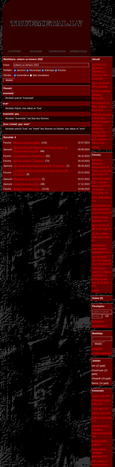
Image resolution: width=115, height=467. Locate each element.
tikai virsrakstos (39, 75)
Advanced (97, 348)
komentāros (21, 75)
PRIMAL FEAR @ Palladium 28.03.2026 (101, 94)
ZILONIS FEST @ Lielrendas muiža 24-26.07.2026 (102, 209)
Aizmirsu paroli (99, 326)
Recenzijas (34, 70)
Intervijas (48, 70)
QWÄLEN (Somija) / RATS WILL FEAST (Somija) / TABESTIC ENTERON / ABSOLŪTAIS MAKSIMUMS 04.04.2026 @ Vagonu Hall (101, 128)
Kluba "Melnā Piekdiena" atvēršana (99, 453)
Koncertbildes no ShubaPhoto (29, 156)
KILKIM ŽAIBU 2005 (99, 443)
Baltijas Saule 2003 (102, 419)
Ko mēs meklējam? (102, 353)
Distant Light (101, 396)
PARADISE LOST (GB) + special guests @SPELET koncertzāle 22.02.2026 (101, 186)
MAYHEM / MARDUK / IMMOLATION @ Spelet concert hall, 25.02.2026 (102, 167)
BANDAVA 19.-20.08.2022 (27, 179)
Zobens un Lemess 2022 (26, 184)
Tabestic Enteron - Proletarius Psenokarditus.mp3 (102, 431)
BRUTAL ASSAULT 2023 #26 (28, 161)
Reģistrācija (98, 321)
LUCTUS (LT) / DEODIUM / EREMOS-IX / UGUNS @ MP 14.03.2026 (99, 71)
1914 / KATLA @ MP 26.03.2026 (100, 85)
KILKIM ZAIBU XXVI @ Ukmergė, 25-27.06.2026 (102, 261)
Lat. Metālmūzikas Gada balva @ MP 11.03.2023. (39, 166)
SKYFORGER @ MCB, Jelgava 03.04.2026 (100, 106)
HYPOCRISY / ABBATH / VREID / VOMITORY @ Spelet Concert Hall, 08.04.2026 (101, 277)
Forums (60, 70)
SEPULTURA (101, 413)
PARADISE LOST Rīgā (101, 402)
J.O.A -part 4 (100, 408)
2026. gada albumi (101, 199)
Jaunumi (20, 70)
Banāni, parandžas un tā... (27, 189)
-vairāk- (95, 147)
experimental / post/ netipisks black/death (101, 249)
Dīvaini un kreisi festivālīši (27, 142)
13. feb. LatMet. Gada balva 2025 (101, 237)
